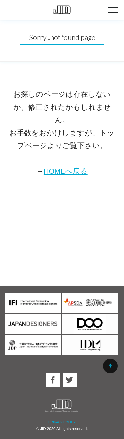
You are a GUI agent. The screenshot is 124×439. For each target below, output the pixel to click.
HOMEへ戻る (66, 171)
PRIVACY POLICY (62, 422)
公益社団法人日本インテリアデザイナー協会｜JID (62, 10)
